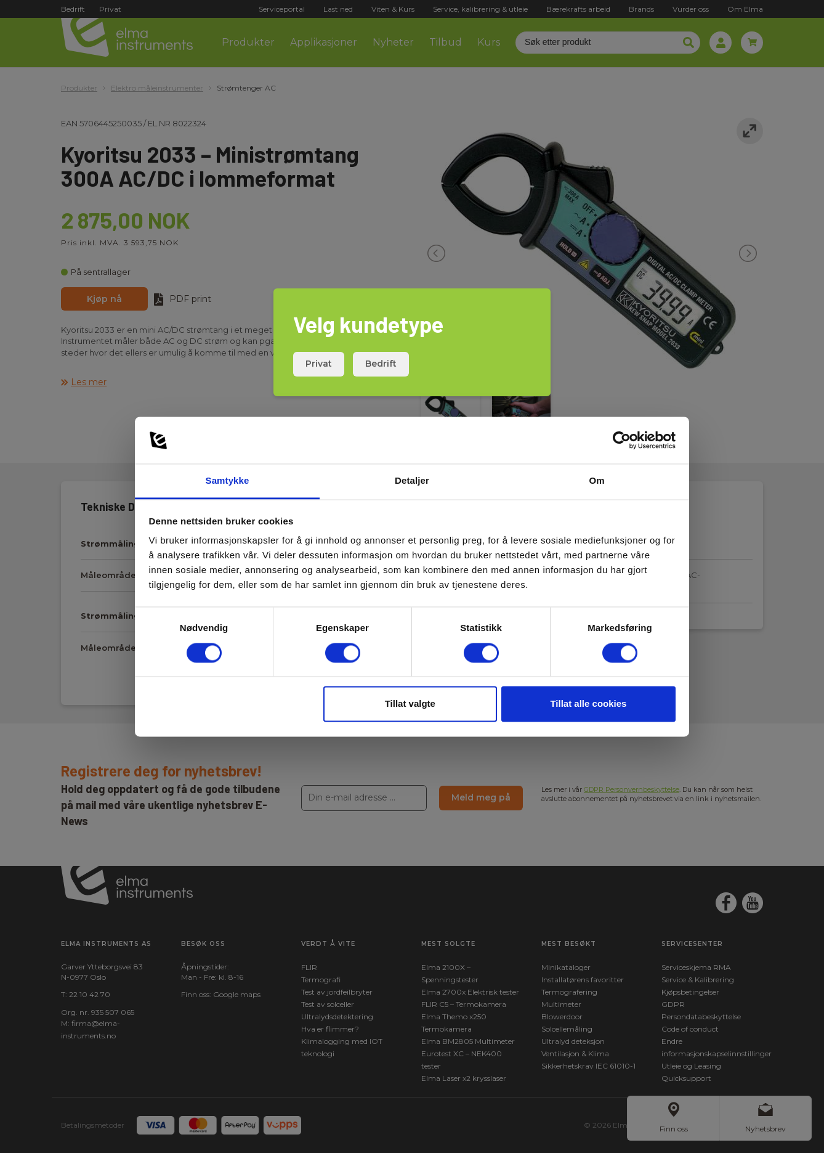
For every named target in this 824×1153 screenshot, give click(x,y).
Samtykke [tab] (227, 481)
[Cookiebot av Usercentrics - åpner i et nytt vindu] (622, 440)
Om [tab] (596, 481)
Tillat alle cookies (588, 704)
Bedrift (381, 363)
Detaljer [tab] (412, 481)
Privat (318, 363)
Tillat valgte (410, 704)
